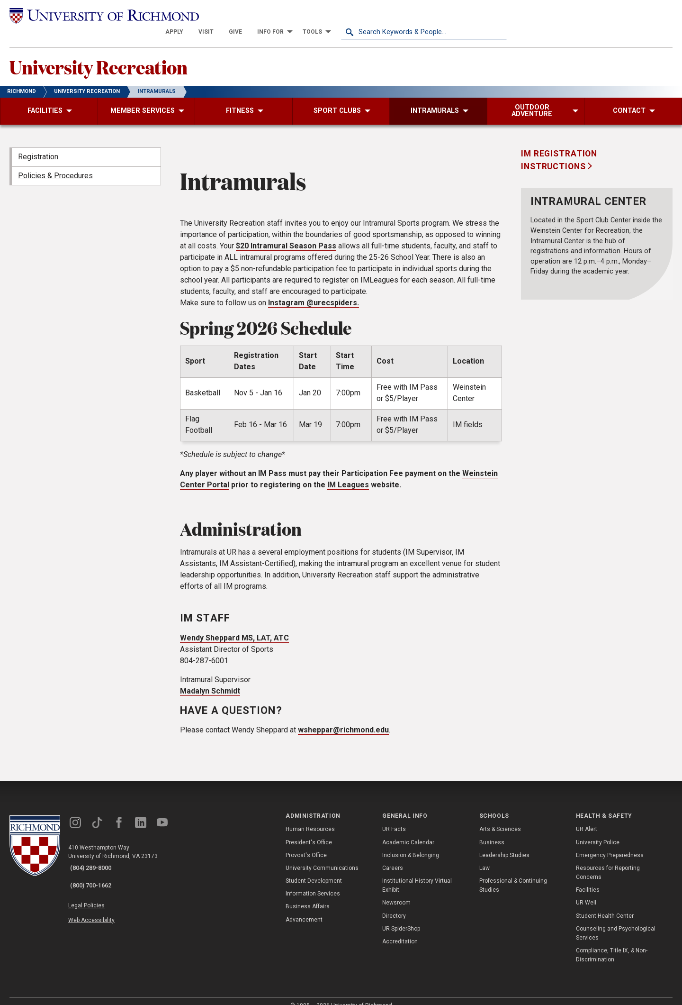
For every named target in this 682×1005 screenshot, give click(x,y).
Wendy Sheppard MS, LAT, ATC (234, 625)
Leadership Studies (504, 843)
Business (491, 830)
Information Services (313, 881)
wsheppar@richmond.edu (343, 717)
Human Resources (310, 817)
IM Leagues (348, 472)
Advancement (304, 907)
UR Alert (586, 817)
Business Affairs (308, 894)
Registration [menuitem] (38, 144)
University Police (597, 830)
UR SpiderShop (401, 917)
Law (484, 856)
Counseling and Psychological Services (615, 921)
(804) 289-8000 (95, 856)
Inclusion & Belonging (410, 843)
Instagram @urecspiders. (313, 290)
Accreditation (400, 929)
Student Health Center (605, 904)
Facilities (588, 878)
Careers (392, 856)
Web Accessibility (98, 898)
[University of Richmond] (92, 15)
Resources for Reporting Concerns (608, 860)
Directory (394, 904)
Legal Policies (93, 887)
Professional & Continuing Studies (513, 873)
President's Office (309, 830)
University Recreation (116, 52)
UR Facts (394, 817)
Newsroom (396, 890)
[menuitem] (340, 15)
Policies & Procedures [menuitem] (55, 163)
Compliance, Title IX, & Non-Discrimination (611, 943)
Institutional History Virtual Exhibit (417, 873)
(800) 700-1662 (95, 869)
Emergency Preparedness (610, 843)
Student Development (314, 869)
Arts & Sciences (500, 817)
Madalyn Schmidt (210, 678)
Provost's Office (306, 843)
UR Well (586, 890)
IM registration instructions (559, 148)
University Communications (322, 856)
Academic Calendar (408, 830)
